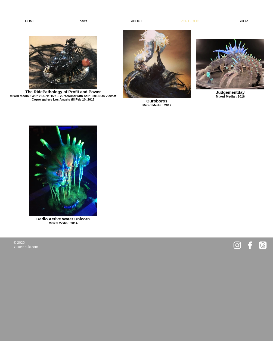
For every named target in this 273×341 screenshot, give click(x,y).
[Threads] (263, 245)
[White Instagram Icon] (237, 245)
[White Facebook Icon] (250, 245)
